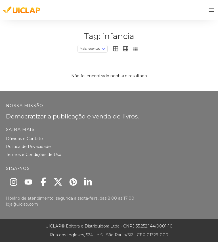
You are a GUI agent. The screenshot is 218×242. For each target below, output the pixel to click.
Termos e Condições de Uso (33, 154)
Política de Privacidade (28, 146)
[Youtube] (28, 181)
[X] (58, 181)
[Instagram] (13, 181)
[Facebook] (43, 181)
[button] (212, 10)
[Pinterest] (73, 181)
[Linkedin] (88, 181)
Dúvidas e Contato (24, 138)
